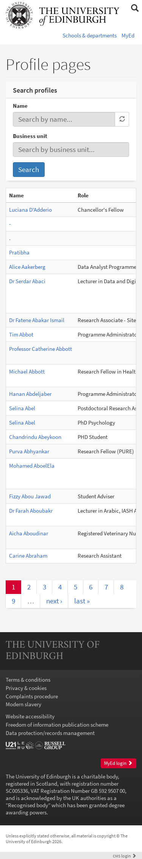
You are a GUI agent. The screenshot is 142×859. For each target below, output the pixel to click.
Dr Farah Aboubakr (31, 510)
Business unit (30, 136)
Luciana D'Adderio (30, 209)
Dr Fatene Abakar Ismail (36, 320)
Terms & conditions (28, 679)
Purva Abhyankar (29, 451)
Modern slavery (23, 704)
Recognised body (28, 805)
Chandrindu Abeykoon (35, 436)
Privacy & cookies (26, 688)
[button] (134, 8)
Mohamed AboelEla (32, 465)
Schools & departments (89, 35)
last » (82, 600)
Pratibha (19, 252)
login (124, 856)
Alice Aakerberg (27, 266)
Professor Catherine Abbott (40, 348)
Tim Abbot (21, 334)
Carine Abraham (28, 555)
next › (54, 600)
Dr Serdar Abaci (27, 281)
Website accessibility (30, 716)
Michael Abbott (27, 371)
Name (20, 105)
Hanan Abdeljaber (30, 393)
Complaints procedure (32, 696)
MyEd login (118, 763)
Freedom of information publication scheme (57, 724)
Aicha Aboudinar (28, 533)
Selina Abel (22, 408)
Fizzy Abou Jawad (30, 496)
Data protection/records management (50, 733)
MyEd (128, 35)
